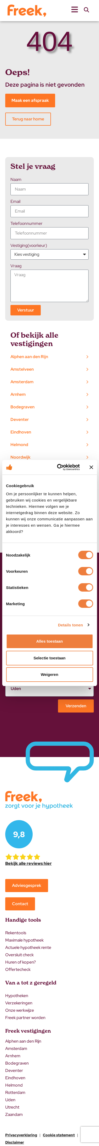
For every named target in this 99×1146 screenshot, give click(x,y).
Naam (15, 179)
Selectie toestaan (49, 658)
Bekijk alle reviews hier (28, 863)
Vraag (15, 266)
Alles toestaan (49, 641)
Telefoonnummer (26, 223)
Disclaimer (14, 1142)
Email (15, 201)
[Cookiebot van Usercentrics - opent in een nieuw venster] (59, 467)
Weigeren (49, 674)
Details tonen (70, 625)
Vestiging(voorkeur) (28, 245)
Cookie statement (59, 1135)
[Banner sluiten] (91, 467)
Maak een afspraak (30, 100)
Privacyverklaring (21, 1135)
